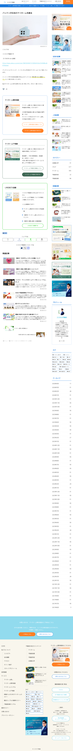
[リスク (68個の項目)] (59, 360)
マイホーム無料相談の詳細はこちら (33, 124)
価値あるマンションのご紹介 (61, 700)
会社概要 (6, 657)
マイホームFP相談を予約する (32, 174)
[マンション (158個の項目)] (67, 355)
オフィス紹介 (8, 665)
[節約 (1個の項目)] (69, 371)
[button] (42, 239)
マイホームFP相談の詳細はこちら (32, 168)
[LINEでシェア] (30, 239)
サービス (4, 676)
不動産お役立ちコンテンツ (33, 646)
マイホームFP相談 (9, 691)
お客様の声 (31, 661)
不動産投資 (31, 653)
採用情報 (4, 672)
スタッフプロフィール (10, 668)
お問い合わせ (5, 711)
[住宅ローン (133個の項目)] (55, 357)
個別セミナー (5, 708)
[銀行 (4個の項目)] (62, 369)
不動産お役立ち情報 (61, 695)
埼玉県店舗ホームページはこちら (61, 718)
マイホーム (31, 650)
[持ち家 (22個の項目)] (60, 364)
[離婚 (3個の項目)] (68, 369)
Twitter (61, 689)
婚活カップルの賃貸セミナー (12, 700)
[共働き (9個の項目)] (55, 367)
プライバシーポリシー (7, 715)
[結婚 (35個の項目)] (68, 362)
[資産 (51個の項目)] (64, 360)
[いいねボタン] (3, 89)
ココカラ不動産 (62, 317)
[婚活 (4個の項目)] (55, 369)
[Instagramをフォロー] (28, 248)
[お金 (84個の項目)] (69, 357)
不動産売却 (31, 657)
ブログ (5, 233)
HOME (3, 646)
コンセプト (7, 653)
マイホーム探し (8, 679)
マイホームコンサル (10, 687)
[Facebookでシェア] (19, 239)
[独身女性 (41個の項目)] (55, 362)
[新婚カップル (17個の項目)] (67, 364)
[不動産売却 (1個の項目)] (62, 371)
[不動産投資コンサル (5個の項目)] (65, 367)
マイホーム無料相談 (10, 683)
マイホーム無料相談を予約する (33, 130)
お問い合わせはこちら (45, 634)
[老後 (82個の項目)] (54, 360)
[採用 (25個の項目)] (54, 364)
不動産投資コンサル (10, 704)
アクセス (6, 661)
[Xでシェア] (7, 239)
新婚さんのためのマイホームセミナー (13, 696)
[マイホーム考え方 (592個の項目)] (57, 355)
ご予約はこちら (27, 634)
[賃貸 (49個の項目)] (69, 360)
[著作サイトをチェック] (21, 248)
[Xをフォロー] (25, 248)
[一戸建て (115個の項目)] (63, 357)
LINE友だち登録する (33, 225)
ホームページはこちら (61, 738)
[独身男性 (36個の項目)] (62, 362)
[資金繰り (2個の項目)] (55, 371)
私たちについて (5, 650)
